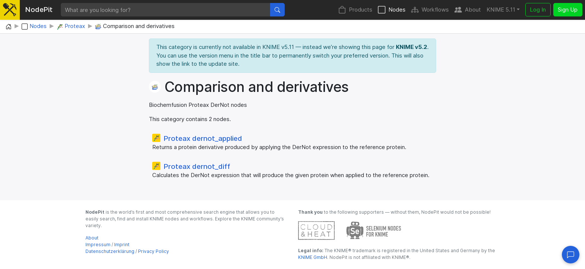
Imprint (121, 244)
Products (355, 10)
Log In (538, 9)
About (467, 10)
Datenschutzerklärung (109, 251)
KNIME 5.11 (501, 9)
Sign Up (568, 9)
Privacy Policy (153, 251)
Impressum (97, 244)
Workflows (430, 10)
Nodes (392, 10)
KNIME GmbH (312, 257)
